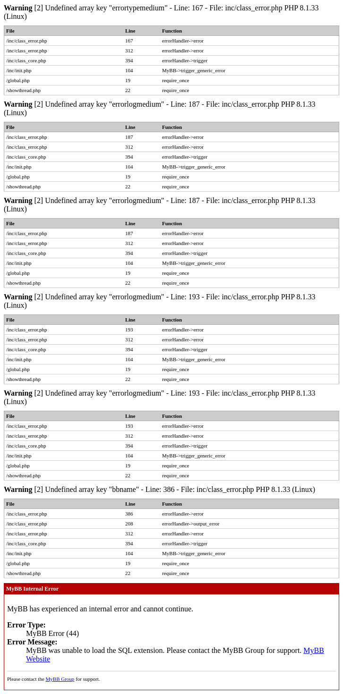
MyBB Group (60, 679)
